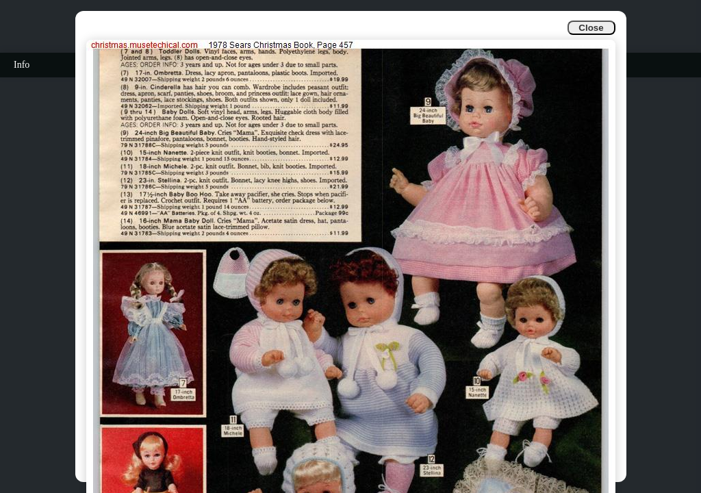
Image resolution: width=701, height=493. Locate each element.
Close (590, 28)
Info (21, 65)
